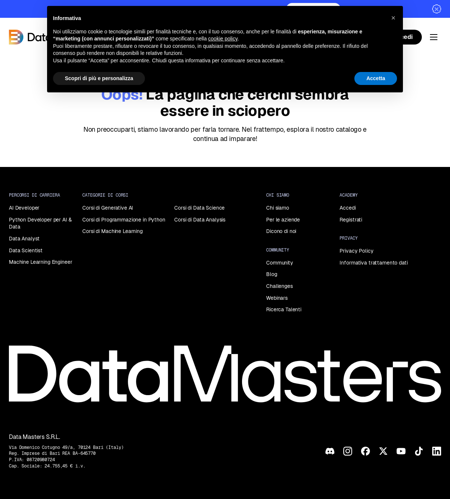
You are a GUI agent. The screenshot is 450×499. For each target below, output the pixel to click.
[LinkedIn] (436, 451)
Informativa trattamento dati (373, 263)
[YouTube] (401, 451)
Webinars (277, 298)
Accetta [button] (375, 78)
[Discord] (329, 451)
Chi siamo (277, 208)
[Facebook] (365, 451)
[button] (393, 18)
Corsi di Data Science (199, 208)
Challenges (279, 286)
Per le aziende (283, 220)
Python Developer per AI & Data (40, 223)
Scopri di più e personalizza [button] (99, 78)
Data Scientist (26, 250)
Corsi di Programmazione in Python (123, 220)
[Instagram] (347, 451)
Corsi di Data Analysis (199, 220)
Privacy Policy (356, 251)
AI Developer (24, 208)
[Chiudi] (436, 8)
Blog (271, 274)
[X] (383, 451)
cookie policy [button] (223, 39)
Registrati (351, 220)
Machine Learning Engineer (40, 262)
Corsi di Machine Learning (112, 231)
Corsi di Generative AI (107, 208)
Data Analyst (24, 239)
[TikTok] (418, 451)
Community (279, 263)
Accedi (347, 208)
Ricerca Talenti (283, 309)
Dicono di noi (281, 231)
